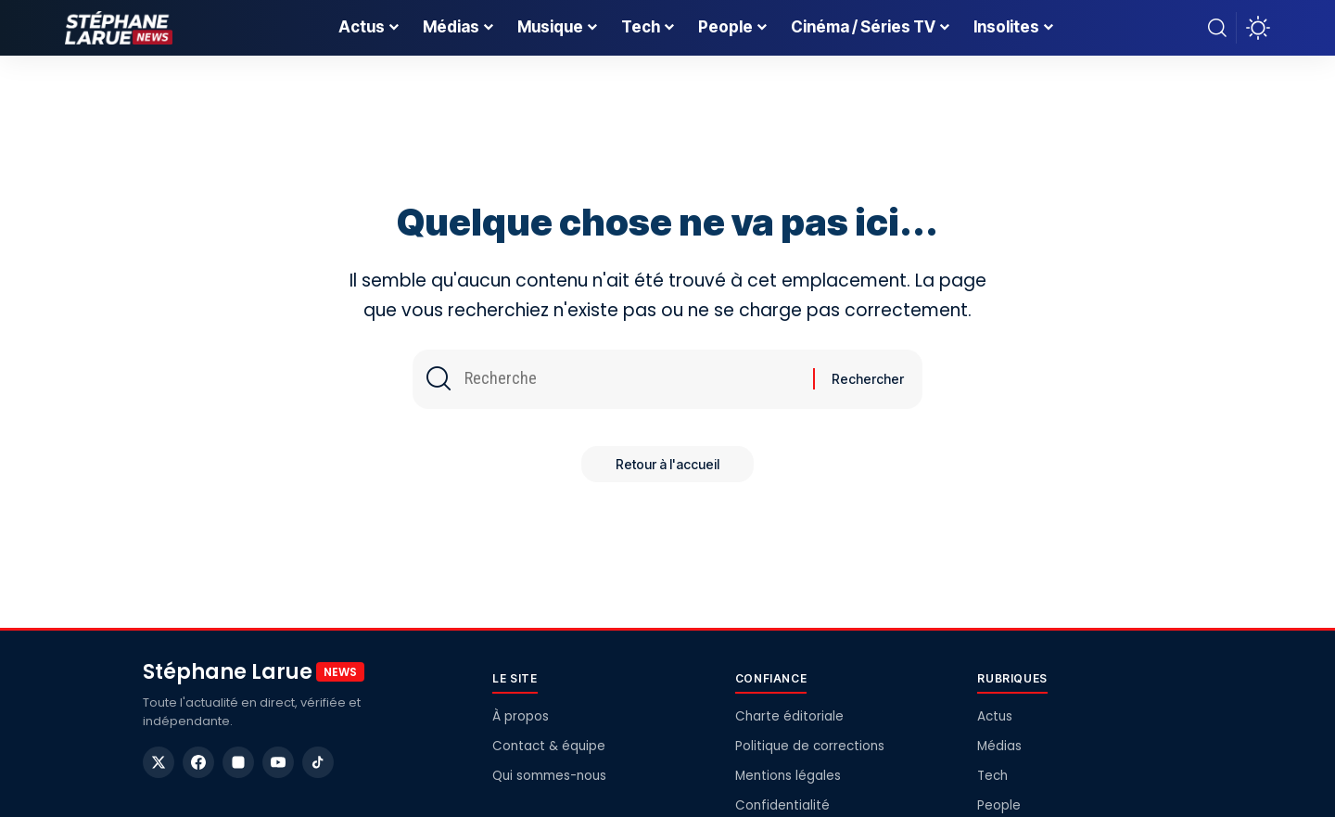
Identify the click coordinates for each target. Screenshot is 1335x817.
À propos (520, 716)
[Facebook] (198, 762)
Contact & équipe (548, 746)
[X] (158, 762)
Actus (994, 716)
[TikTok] (318, 762)
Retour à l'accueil (667, 467)
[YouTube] (278, 762)
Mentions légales (788, 776)
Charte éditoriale (789, 716)
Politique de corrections (809, 746)
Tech (992, 776)
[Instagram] (238, 762)
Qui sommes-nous (549, 776)
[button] (1217, 28)
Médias (999, 746)
